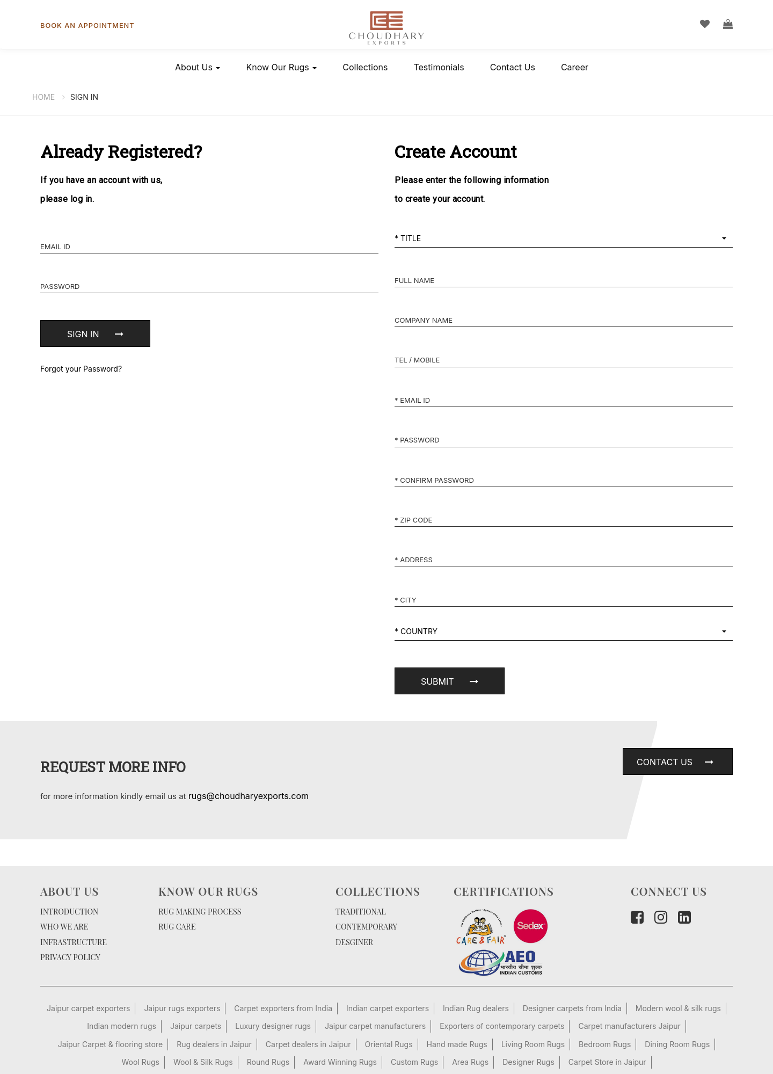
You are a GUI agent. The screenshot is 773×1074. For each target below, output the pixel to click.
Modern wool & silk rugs (678, 1008)
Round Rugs (268, 1061)
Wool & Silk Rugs (203, 1061)
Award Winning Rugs (340, 1061)
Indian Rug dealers (476, 1008)
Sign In (84, 96)
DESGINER (354, 942)
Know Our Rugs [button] (281, 67)
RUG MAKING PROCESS (200, 911)
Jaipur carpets (195, 1026)
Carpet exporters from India (283, 1008)
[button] (564, 239)
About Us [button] (197, 67)
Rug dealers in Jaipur (214, 1044)
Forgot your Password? (81, 368)
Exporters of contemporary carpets (502, 1026)
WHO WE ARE (64, 926)
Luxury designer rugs (273, 1026)
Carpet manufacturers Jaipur (629, 1026)
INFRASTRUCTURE (73, 942)
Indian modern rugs (121, 1026)
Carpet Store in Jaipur (607, 1061)
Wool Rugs (140, 1061)
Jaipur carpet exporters (88, 1008)
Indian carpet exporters (387, 1008)
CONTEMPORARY (366, 926)
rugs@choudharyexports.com (248, 795)
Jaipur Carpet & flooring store (110, 1044)
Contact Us (512, 67)
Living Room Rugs (533, 1044)
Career (574, 67)
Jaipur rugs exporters (182, 1008)
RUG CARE (176, 926)
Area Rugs (470, 1061)
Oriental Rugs (389, 1044)
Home (43, 96)
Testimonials (438, 67)
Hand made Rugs (457, 1044)
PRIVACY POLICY (70, 957)
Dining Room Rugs (677, 1044)
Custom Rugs (414, 1061)
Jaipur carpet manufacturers (375, 1026)
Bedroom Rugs (605, 1044)
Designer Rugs (528, 1061)
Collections (365, 67)
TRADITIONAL (361, 911)
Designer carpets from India (572, 1008)
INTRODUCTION (69, 911)
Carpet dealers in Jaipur (308, 1044)
